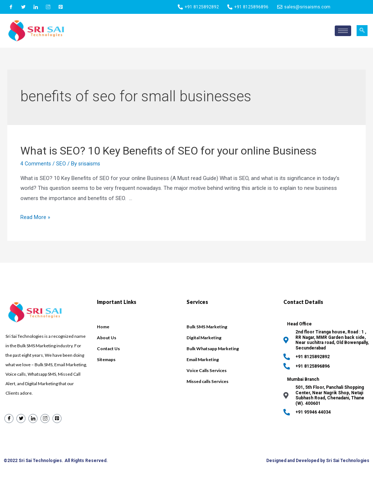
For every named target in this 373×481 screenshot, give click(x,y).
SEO (62, 163)
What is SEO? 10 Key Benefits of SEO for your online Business (168, 150)
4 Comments (36, 163)
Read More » (35, 217)
